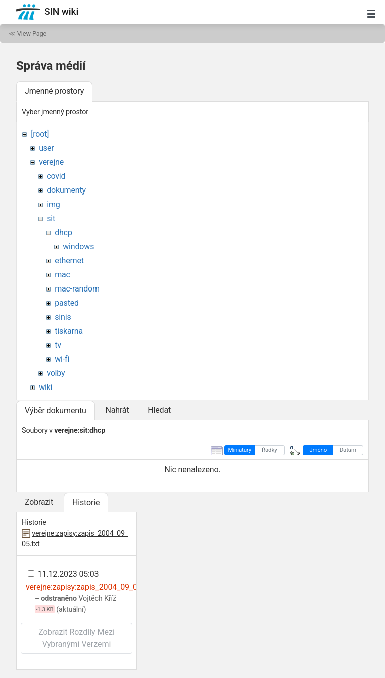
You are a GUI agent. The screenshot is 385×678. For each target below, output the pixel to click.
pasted (67, 303)
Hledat (159, 410)
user (46, 148)
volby (56, 373)
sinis (63, 317)
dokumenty (66, 190)
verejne (51, 162)
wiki (45, 387)
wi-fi (62, 359)
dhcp (63, 232)
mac (62, 274)
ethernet (69, 260)
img (53, 204)
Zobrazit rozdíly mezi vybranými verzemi (76, 638)
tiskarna (69, 331)
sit (51, 218)
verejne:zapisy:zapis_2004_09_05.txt (89, 587)
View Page (31, 33)
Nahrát (117, 410)
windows (78, 246)
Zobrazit (39, 502)
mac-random (77, 289)
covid (56, 176)
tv (58, 345)
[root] (40, 134)
